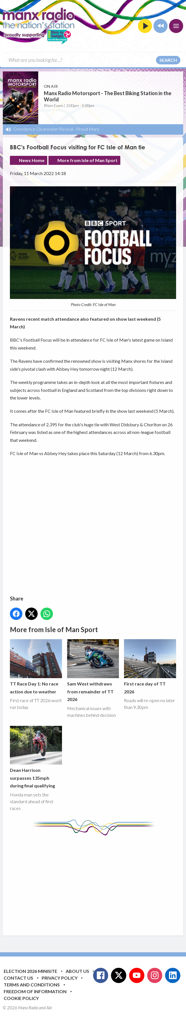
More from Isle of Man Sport (87, 160)
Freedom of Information (35, 991)
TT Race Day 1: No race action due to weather (36, 666)
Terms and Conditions (32, 984)
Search (168, 60)
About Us (77, 971)
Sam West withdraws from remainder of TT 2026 (93, 670)
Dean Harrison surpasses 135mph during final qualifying (36, 757)
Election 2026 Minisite (30, 971)
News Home (31, 160)
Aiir (49, 1007)
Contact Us (18, 977)
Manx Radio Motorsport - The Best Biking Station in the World (107, 96)
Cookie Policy (21, 998)
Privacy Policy (60, 977)
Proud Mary (87, 129)
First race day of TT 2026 (150, 666)
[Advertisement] (98, 881)
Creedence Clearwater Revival (43, 129)
